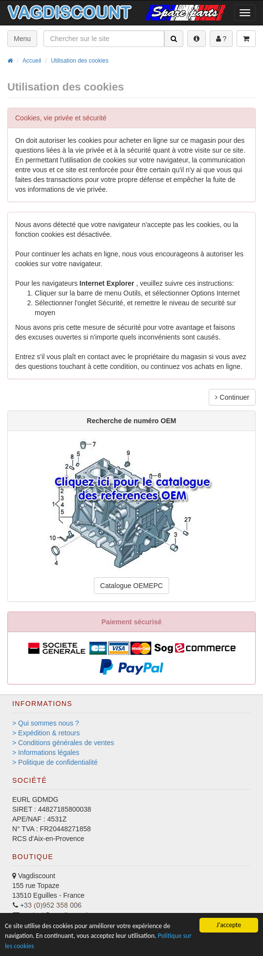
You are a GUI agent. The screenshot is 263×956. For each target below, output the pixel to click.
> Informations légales (45, 752)
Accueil (31, 60)
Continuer (232, 397)
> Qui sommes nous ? (45, 723)
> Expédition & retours (46, 733)
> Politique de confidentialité (55, 762)
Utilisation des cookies (80, 60)
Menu (22, 39)
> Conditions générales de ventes (63, 743)
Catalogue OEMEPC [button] (131, 586)
